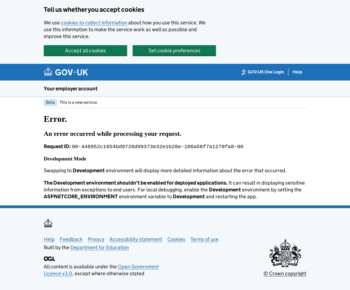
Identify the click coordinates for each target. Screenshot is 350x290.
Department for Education (99, 247)
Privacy (96, 239)
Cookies (176, 239)
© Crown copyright (285, 273)
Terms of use (204, 239)
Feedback (71, 239)
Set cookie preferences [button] (174, 50)
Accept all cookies (85, 50)
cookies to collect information (94, 22)
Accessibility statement (135, 239)
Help (49, 239)
